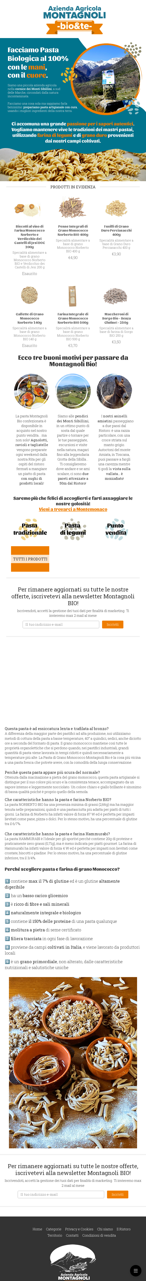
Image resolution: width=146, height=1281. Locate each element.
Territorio (54, 1235)
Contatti (72, 1235)
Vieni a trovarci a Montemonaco (73, 509)
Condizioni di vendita (99, 1235)
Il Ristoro (124, 1229)
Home (37, 1229)
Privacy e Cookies (79, 1229)
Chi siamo (105, 1229)
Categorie (53, 1229)
